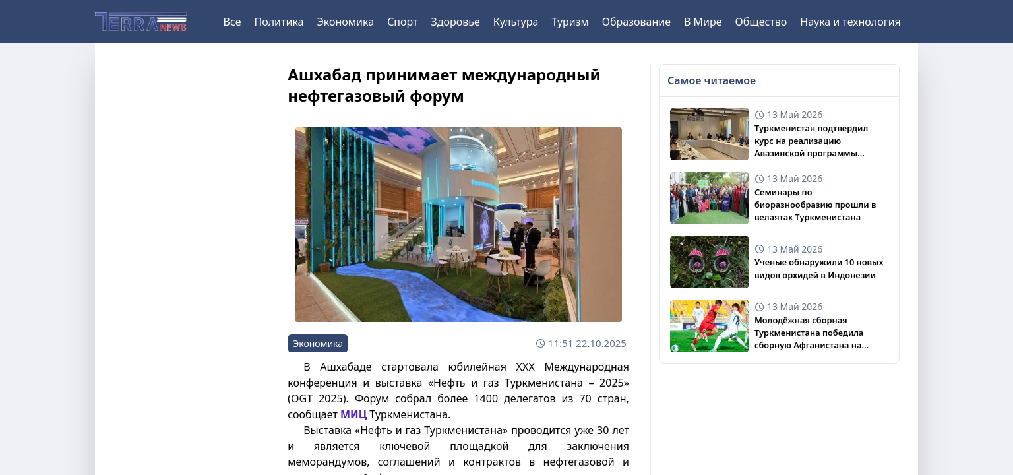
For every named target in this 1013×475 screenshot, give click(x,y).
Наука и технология (850, 22)
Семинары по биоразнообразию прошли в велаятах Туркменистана (815, 204)
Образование (636, 22)
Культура (516, 22)
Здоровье (455, 22)
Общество (761, 22)
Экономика (345, 22)
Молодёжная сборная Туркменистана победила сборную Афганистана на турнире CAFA (809, 333)
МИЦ (353, 414)
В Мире (703, 22)
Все (232, 22)
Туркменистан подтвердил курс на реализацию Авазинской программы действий (811, 141)
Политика (278, 22)
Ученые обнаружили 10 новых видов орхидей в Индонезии (819, 268)
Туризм (569, 22)
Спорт (402, 22)
